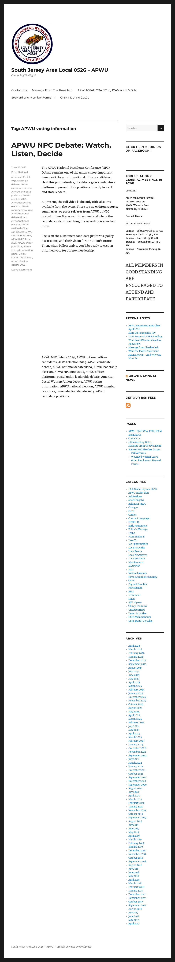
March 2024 (135, 718)
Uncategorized (136, 609)
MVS (131, 569)
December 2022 (137, 748)
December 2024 (137, 697)
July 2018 (133, 868)
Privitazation (135, 587)
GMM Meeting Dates (74, 97)
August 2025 (135, 667)
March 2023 (135, 737)
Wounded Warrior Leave (144, 456)
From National (19, 172)
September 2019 (137, 817)
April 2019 (134, 835)
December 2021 (137, 770)
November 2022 (137, 751)
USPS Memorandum (139, 617)
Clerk (131, 511)
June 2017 (133, 916)
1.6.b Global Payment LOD (142, 489)
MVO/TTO (134, 565)
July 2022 (133, 759)
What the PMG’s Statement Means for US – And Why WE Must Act (144, 355)
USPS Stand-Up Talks (140, 620)
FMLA (131, 533)
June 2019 (133, 828)
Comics (132, 514)
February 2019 (136, 843)
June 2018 (133, 872)
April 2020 (134, 795)
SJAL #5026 (135, 602)
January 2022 (135, 766)
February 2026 (136, 653)
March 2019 (135, 839)
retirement (134, 595)
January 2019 (135, 846)
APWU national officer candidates (20, 228)
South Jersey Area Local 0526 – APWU (59, 70)
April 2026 (134, 645)
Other (131, 580)
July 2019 (133, 824)
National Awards (137, 573)
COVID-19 (134, 522)
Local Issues (135, 551)
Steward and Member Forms (31, 97)
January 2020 (135, 806)
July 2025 (133, 671)
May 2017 (133, 919)
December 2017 (137, 894)
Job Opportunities (138, 544)
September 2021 (137, 777)
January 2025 (135, 693)
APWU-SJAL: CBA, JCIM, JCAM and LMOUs (107, 90)
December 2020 (137, 781)
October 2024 (135, 704)
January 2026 (135, 656)
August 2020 (135, 788)
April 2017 (134, 923)
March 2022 (135, 762)
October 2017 (135, 901)
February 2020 (136, 803)
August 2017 (135, 909)
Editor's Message (138, 529)
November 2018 (137, 854)
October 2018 (135, 857)
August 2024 (135, 707)
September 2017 (137, 905)
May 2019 (133, 832)
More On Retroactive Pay (141, 332)
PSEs (131, 591)
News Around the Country (142, 576)
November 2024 (137, 700)
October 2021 (135, 773)
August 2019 (135, 821)
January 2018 (135, 890)
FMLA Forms (138, 453)
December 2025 (137, 660)
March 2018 (135, 883)
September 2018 (137, 861)
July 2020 (133, 792)
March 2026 (135, 649)
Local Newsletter (137, 554)
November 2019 (137, 810)
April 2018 (134, 879)
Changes (133, 507)
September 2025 (137, 664)
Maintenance (135, 562)
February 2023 (136, 740)
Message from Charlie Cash (143, 347)
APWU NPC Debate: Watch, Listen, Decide (61, 149)
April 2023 (134, 733)
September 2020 (137, 784)
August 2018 (135, 865)
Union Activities (137, 613)
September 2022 (137, 755)
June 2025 (134, 675)
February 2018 (136, 887)
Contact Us (19, 90)
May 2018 (133, 876)
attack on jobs (136, 500)
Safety (131, 598)
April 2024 (134, 715)
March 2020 (135, 799)
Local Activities (136, 547)
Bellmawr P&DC (137, 503)
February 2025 (136, 689)
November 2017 (137, 898)
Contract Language (138, 518)
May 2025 (133, 678)
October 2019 (135, 813)
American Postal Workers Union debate (20, 181)
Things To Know (137, 606)
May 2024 (133, 711)
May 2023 (133, 729)
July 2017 (133, 912)
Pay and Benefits (137, 584)
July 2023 (133, 726)
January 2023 (135, 744)
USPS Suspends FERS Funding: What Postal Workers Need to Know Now (145, 340)
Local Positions (136, 558)
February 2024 (136, 722)
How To (132, 540)
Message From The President (52, 90)
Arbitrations (135, 496)
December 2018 (137, 850)
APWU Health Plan (138, 492)
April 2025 (134, 682)
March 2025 (135, 686)
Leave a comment (21, 269)
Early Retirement (137, 525)
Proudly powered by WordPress (74, 946)
